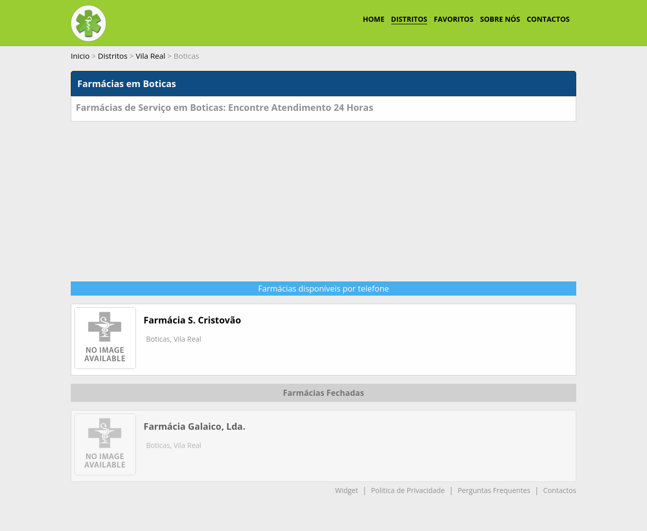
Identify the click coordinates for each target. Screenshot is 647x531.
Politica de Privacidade (408, 490)
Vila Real (151, 56)
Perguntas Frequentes (493, 490)
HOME (374, 19)
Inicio (80, 56)
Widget (346, 490)
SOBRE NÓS (500, 19)
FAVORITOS (453, 19)
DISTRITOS (409, 19)
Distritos (113, 56)
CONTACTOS (548, 19)
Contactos (559, 490)
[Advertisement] (323, 197)
